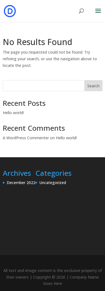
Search (93, 85)
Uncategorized (52, 182)
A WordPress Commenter (26, 137)
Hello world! (13, 112)
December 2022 (21, 182)
